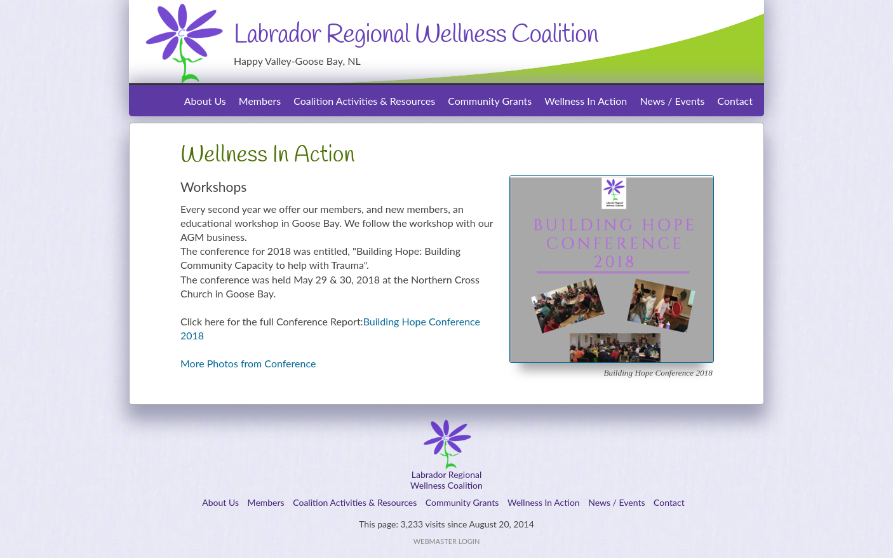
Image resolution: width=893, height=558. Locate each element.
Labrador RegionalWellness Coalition (446, 480)
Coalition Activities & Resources (364, 101)
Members (260, 101)
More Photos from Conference (248, 363)
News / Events (672, 101)
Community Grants (490, 101)
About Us (205, 101)
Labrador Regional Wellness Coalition (416, 35)
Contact (735, 101)
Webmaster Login (446, 541)
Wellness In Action (585, 101)
